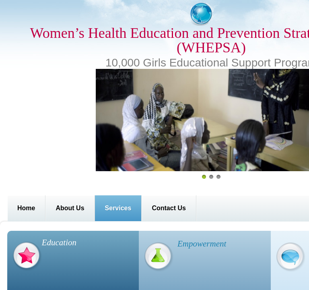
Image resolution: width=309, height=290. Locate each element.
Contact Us (168, 208)
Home (26, 208)
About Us (70, 208)
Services (118, 208)
